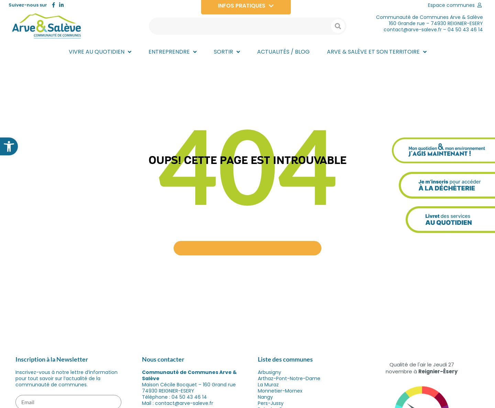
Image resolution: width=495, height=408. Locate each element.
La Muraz (268, 385)
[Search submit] (338, 26)
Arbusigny (269, 372)
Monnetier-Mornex (280, 391)
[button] (9, 146)
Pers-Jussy (271, 403)
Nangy (265, 397)
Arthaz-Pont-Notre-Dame (289, 378)
